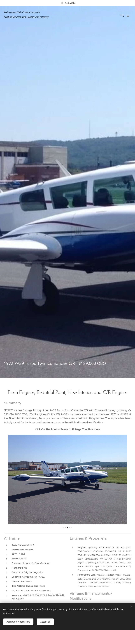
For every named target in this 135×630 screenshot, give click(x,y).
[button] (122, 15)
